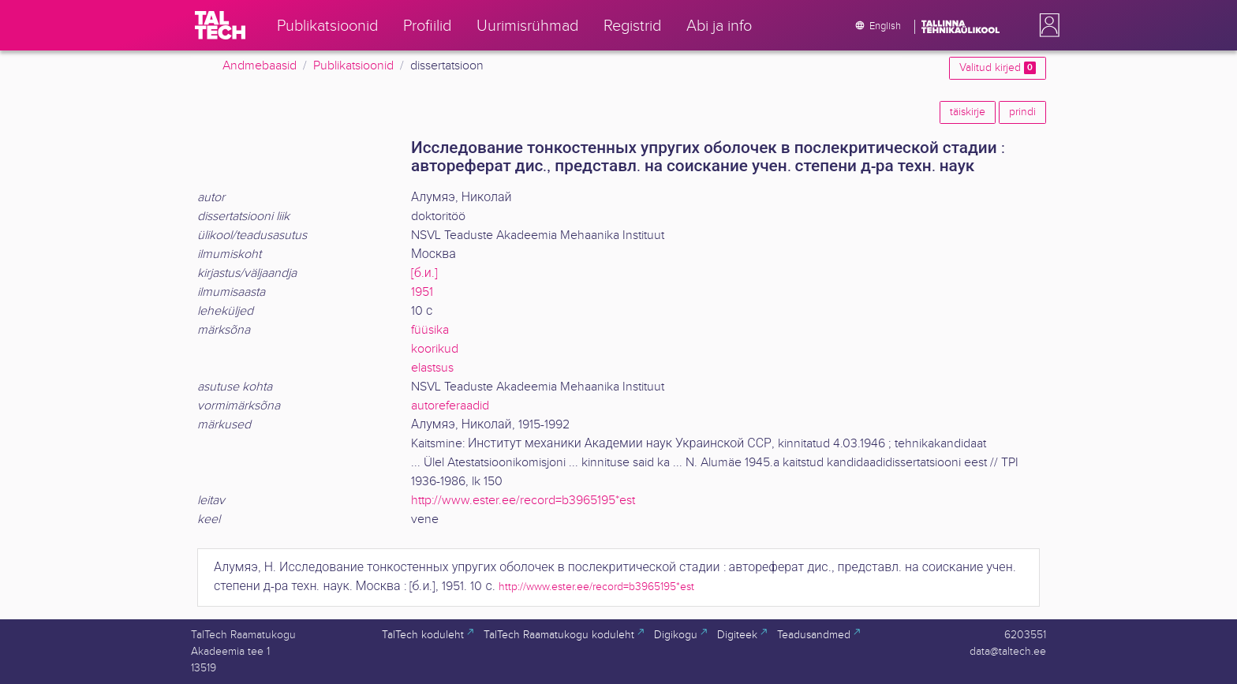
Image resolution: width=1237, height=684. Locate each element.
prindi (1022, 112)
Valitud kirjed (997, 68)
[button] (1046, 25)
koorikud (434, 349)
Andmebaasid (259, 65)
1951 (422, 292)
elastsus (432, 368)
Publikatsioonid (353, 65)
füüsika (430, 330)
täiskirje (967, 112)
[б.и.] (424, 273)
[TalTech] (220, 25)
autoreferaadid (450, 405)
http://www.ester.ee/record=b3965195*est (523, 500)
